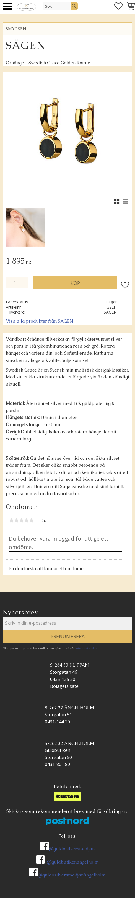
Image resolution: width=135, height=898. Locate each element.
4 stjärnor (26, 520)
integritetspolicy (86, 648)
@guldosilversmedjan (72, 849)
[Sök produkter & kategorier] (57, 6)
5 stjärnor (31, 520)
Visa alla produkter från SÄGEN (39, 321)
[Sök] (74, 6)
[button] (7, 6)
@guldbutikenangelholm (73, 862)
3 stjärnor (21, 520)
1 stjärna (11, 520)
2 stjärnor (16, 520)
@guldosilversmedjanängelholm (72, 875)
